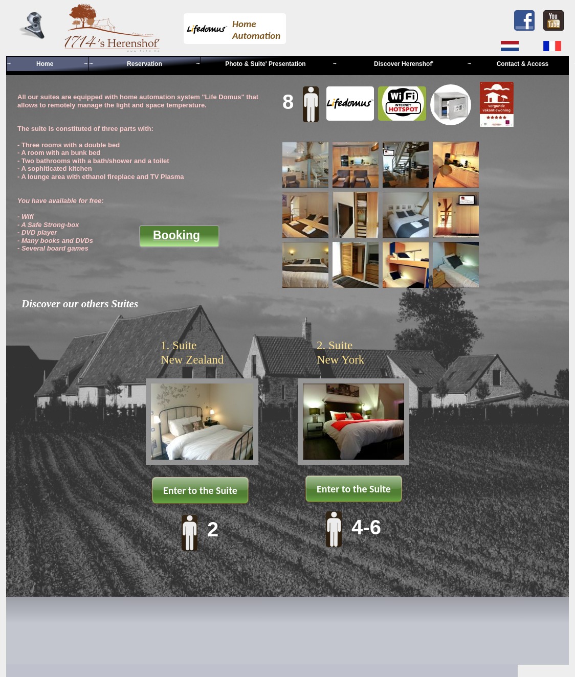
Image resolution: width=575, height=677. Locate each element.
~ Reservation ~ (144, 63)
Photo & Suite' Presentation (266, 63)
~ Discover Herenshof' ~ (402, 63)
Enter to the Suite (200, 490)
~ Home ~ (47, 63)
